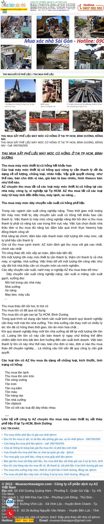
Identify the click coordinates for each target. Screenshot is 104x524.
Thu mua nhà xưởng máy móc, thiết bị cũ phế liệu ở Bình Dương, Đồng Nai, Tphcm (50, 469)
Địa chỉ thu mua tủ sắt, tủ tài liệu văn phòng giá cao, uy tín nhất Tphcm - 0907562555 (52, 439)
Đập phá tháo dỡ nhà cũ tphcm (79, 517)
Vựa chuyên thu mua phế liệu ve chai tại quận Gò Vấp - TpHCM (39, 452)
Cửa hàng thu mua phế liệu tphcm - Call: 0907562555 (34, 443)
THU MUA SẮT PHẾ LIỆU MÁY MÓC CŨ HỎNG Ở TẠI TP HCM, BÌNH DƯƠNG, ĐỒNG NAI (46, 474)
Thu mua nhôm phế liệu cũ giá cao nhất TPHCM (30, 434)
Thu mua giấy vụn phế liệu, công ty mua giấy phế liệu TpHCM (38, 456)
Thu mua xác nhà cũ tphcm (30, 517)
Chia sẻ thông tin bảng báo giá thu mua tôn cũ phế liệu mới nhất (40, 447)
